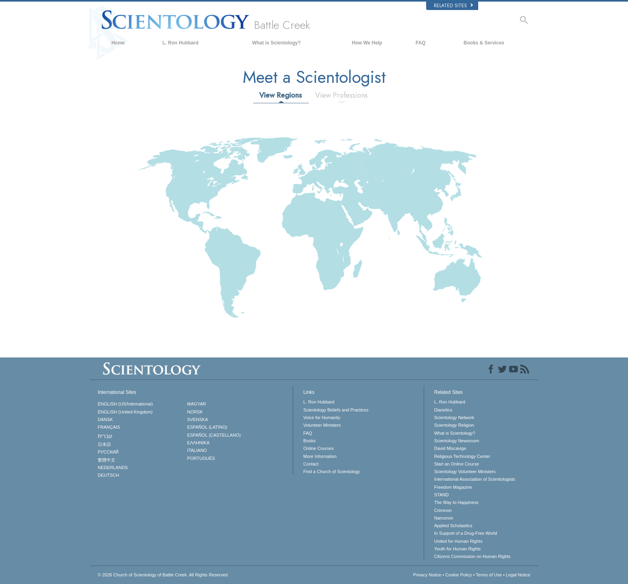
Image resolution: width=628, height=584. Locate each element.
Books (309, 440)
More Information (319, 456)
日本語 (104, 444)
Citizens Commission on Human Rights (472, 556)
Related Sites (453, 5)
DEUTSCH (108, 475)
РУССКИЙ (108, 452)
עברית (105, 436)
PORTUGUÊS (201, 458)
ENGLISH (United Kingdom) (125, 411)
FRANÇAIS (109, 427)
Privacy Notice (427, 574)
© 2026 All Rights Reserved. (163, 574)
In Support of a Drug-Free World (465, 533)
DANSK (105, 419)
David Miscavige (450, 448)
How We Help (367, 43)
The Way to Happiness (456, 502)
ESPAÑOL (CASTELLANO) (214, 435)
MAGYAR (196, 403)
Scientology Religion (454, 425)
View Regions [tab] (280, 95)
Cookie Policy (458, 574)
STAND (441, 494)
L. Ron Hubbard (181, 43)
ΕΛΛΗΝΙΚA (198, 442)
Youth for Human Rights (457, 548)
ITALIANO (197, 450)
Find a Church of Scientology (331, 471)
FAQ (421, 43)
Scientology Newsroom (456, 440)
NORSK (195, 411)
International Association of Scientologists (474, 479)
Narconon (443, 518)
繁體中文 (106, 460)
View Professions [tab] (341, 95)
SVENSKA (197, 419)
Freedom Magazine (453, 487)
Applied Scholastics (453, 525)
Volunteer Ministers (322, 425)
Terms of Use (489, 574)
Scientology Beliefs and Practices (335, 409)
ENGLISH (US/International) (125, 403)
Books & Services (484, 43)
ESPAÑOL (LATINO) (207, 427)
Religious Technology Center (462, 456)
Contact (310, 464)
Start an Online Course (456, 464)
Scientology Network (454, 417)
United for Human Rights (458, 541)
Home (118, 43)
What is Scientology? (276, 43)
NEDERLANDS (113, 467)
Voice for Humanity (321, 417)
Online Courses (318, 448)
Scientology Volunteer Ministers (464, 471)
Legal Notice (518, 574)
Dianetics (443, 409)
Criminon (443, 510)
